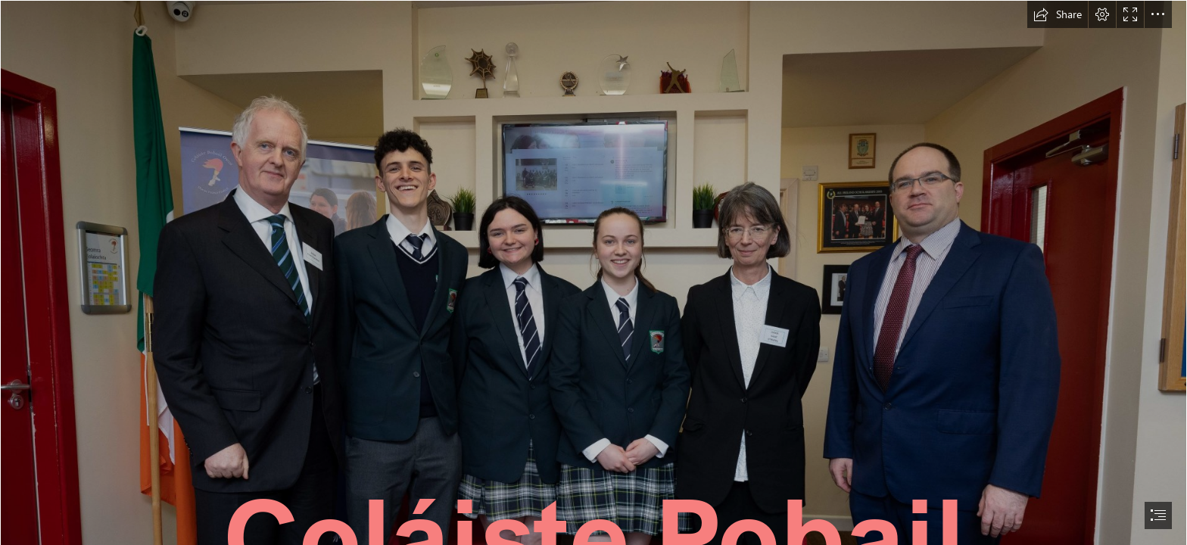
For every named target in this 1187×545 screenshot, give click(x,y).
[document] (593, 272)
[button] (1057, 14)
